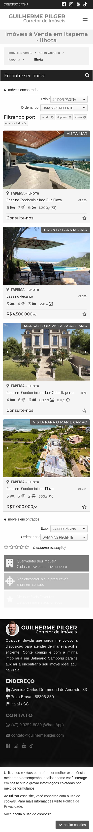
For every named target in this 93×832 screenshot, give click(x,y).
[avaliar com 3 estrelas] (16, 547)
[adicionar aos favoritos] (85, 219)
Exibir (45, 99)
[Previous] (9, 159)
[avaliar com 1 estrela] (6, 547)
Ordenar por (30, 107)
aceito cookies (72, 825)
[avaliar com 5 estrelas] (27, 547)
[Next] (83, 159)
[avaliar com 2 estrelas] (11, 547)
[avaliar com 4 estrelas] (21, 547)
